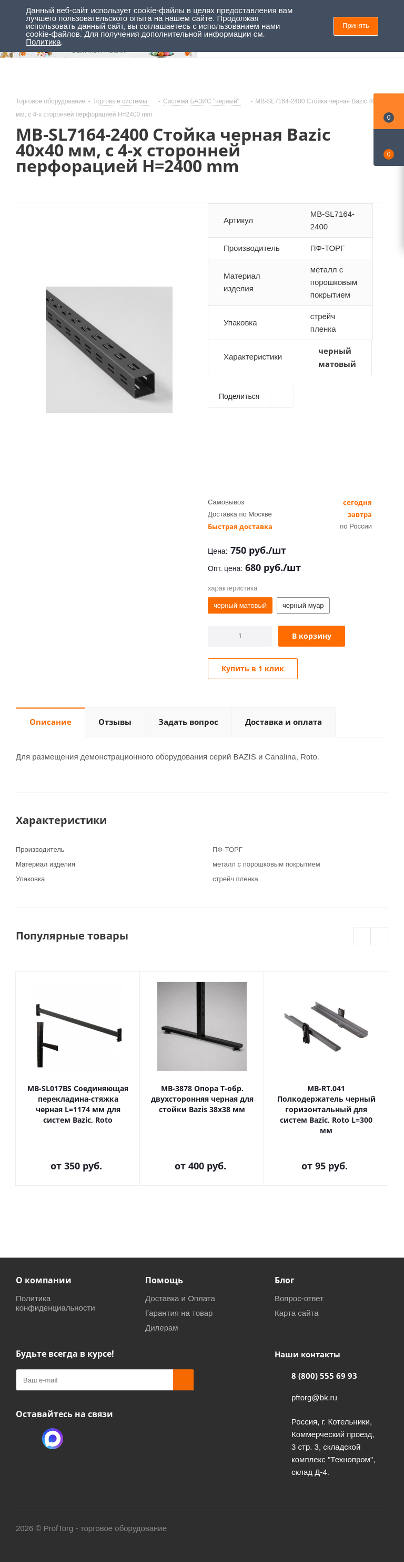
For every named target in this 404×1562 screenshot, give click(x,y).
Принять (355, 25)
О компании (44, 1280)
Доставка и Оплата (180, 1298)
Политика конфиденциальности (55, 1303)
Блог (285, 1280)
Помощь (164, 1280)
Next (379, 936)
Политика (43, 41)
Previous (362, 936)
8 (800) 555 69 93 (324, 1375)
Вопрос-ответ (299, 1298)
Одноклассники (26, 1438)
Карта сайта (297, 1312)
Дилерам (161, 1327)
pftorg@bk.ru (314, 1397)
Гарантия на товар (179, 1312)
